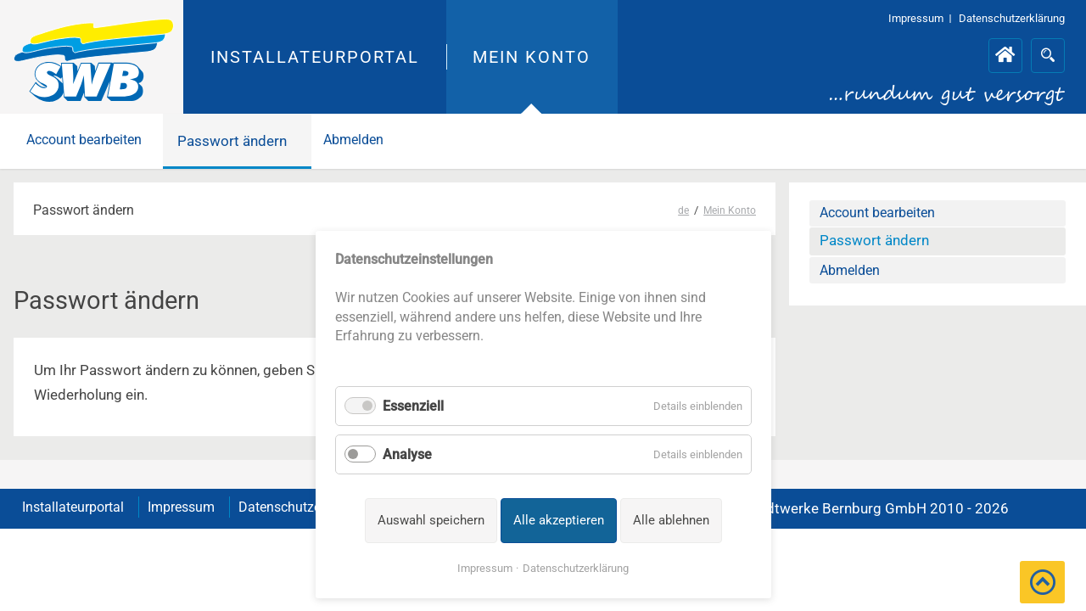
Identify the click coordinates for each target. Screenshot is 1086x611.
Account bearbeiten (91, 140)
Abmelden (373, 140)
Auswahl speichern (431, 520)
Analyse (407, 454)
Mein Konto (532, 57)
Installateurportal (315, 57)
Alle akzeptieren (558, 520)
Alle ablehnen (671, 520)
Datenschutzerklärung (576, 568)
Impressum (484, 568)
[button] (1042, 582)
